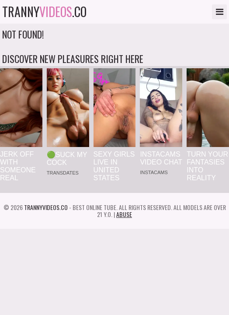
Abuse (124, 214)
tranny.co (44, 11)
